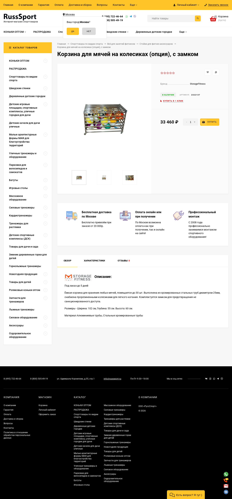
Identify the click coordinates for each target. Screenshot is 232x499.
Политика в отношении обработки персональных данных (17, 435)
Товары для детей (113, 451)
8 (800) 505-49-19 (112, 20)
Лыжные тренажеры (114, 465)
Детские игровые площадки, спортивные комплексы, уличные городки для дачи (86, 437)
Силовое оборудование (116, 469)
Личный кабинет (47, 410)
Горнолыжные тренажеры (117, 442)
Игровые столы (82, 485)
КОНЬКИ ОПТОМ (82, 405)
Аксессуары (110, 474)
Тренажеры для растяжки (117, 419)
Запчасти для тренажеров (117, 460)
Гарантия (43, 4)
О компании (25, 4)
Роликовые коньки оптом (117, 456)
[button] (186, 494)
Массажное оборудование (117, 405)
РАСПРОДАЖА (81, 410)
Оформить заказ (47, 414)
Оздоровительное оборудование (113, 480)
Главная (8, 4)
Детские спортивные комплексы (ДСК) (114, 424)
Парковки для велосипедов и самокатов (87, 474)
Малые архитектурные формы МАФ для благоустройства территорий (85, 457)
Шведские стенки (82, 421)
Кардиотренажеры (113, 414)
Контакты (119, 4)
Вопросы (102, 4)
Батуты (77, 480)
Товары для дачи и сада (116, 430)
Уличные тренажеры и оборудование (85, 467)
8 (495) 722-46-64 (112, 16)
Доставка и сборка (80, 4)
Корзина (43, 405)
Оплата (59, 4)
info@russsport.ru (112, 379)
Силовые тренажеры (114, 410)
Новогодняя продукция (116, 447)
